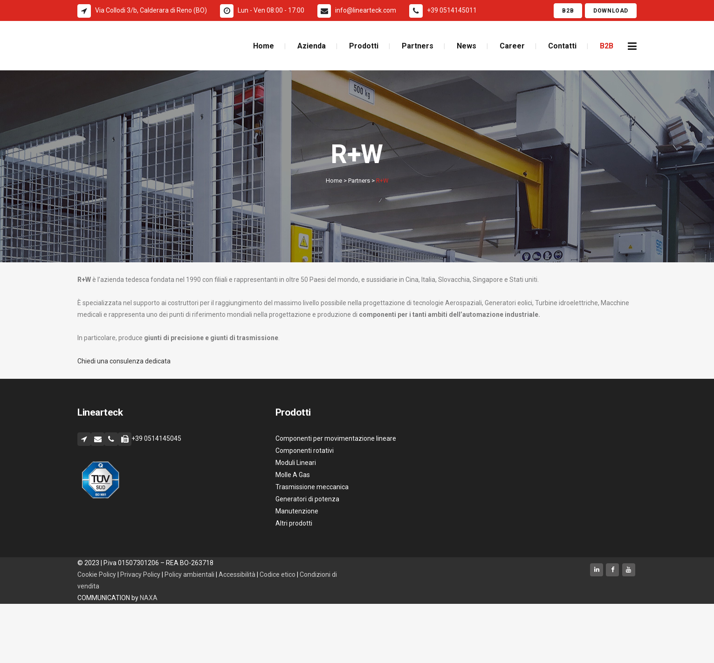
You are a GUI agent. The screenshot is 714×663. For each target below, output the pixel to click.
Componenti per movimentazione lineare (335, 438)
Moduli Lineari (295, 462)
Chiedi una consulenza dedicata (124, 361)
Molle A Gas (292, 474)
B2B (568, 10)
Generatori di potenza (307, 499)
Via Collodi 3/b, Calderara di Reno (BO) (151, 10)
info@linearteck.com (365, 10)
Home (334, 180)
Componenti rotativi (304, 450)
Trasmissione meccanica (312, 487)
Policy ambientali (189, 574)
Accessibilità (238, 574)
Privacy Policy (140, 574)
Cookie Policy (96, 574)
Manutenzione (296, 511)
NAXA (149, 597)
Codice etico (278, 574)
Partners (359, 180)
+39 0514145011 (452, 10)
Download (610, 10)
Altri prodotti (293, 523)
